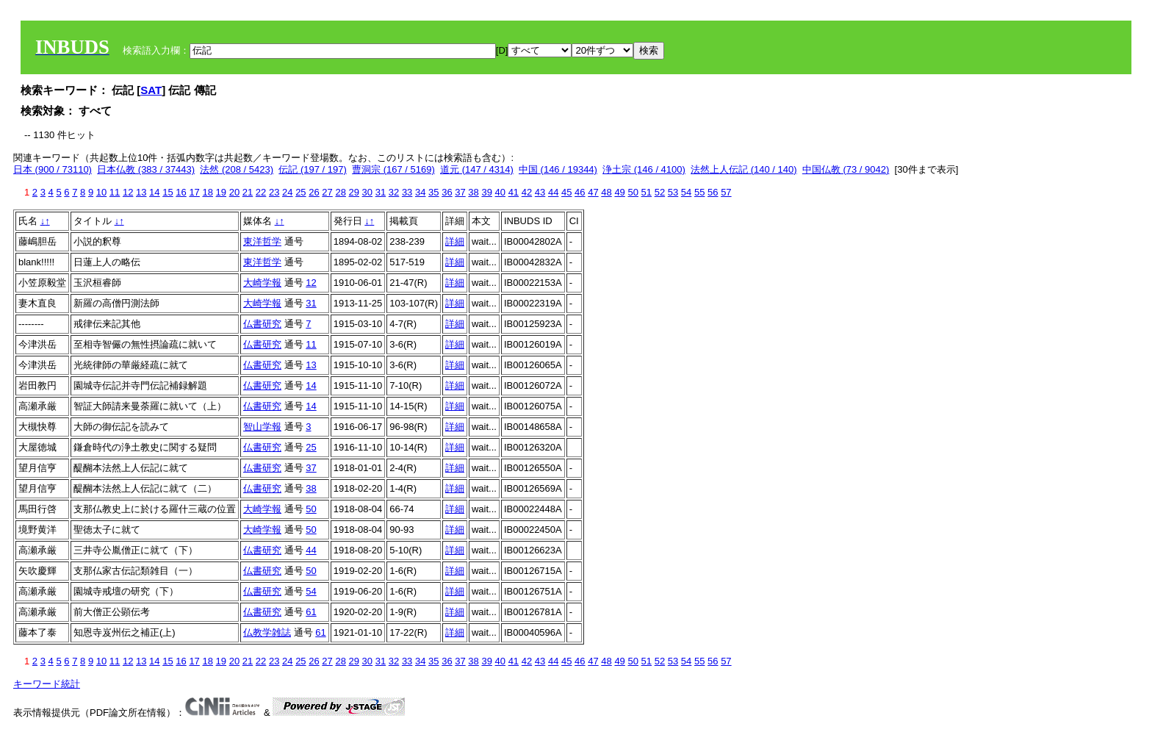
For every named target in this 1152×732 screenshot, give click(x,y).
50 (632, 192)
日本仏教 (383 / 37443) (146, 169)
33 (407, 192)
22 (261, 192)
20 (234, 192)
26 (314, 192)
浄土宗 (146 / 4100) (643, 169)
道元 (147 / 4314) (477, 169)
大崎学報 (262, 282)
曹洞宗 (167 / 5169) (393, 169)
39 (486, 192)
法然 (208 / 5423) (236, 169)
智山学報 (262, 426)
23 (274, 192)
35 (433, 192)
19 (221, 192)
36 (447, 192)
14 (154, 192)
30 (367, 192)
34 (420, 192)
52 (660, 192)
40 (500, 192)
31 (380, 192)
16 (181, 192)
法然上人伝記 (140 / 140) (744, 169)
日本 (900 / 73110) (52, 169)
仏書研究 (262, 323)
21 (247, 192)
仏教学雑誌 (267, 632)
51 (646, 192)
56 (713, 192)
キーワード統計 (46, 683)
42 (527, 192)
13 (141, 192)
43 (540, 192)
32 (394, 192)
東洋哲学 (262, 241)
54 (686, 192)
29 (354, 192)
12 (128, 192)
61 (311, 611)
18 (207, 192)
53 (673, 192)
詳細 (454, 241)
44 (553, 192)
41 (513, 192)
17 (194, 192)
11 (114, 192)
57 (726, 192)
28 (340, 192)
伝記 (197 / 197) (312, 169)
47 (593, 192)
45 (566, 192)
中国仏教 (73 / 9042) (846, 169)
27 (327, 192)
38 (473, 192)
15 (167, 192)
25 (300, 192)
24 (287, 192)
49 (619, 192)
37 (460, 192)
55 (699, 192)
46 (580, 192)
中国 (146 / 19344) (558, 169)
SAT (151, 90)
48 (606, 192)
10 (101, 192)
